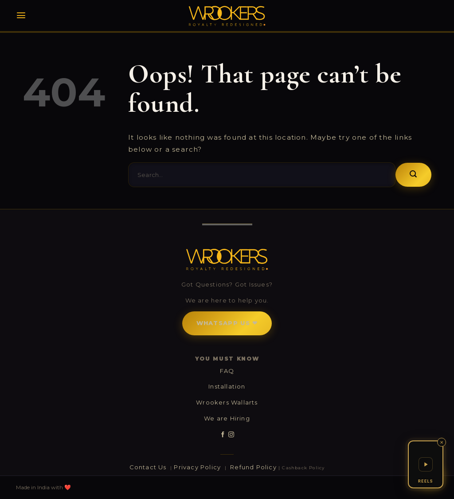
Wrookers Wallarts (227, 402)
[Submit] (413, 175)
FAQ (227, 370)
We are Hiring (227, 418)
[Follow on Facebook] (223, 434)
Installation (226, 386)
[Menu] (21, 15)
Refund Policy (253, 467)
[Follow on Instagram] (231, 434)
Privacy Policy (198, 467)
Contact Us (148, 467)
